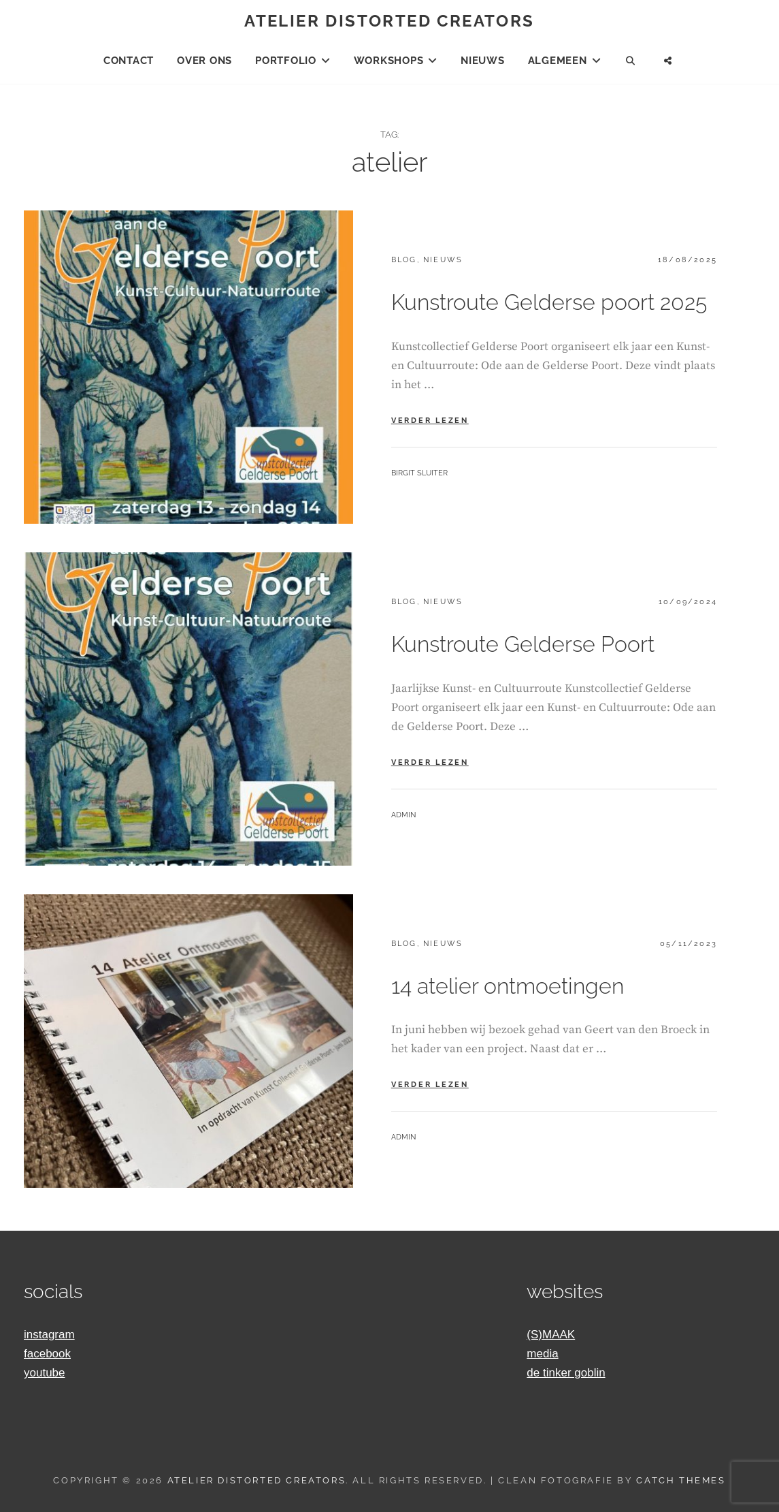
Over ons (204, 60)
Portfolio (285, 60)
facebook (47, 1353)
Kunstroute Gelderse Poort (522, 644)
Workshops (389, 60)
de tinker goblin (566, 1372)
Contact (128, 60)
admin (403, 814)
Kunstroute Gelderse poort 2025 (549, 302)
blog (404, 259)
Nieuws (483, 60)
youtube (44, 1372)
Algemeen (557, 60)
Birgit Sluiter (419, 473)
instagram (49, 1334)
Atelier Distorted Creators (389, 21)
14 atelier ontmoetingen (507, 985)
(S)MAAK (551, 1334)
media (542, 1353)
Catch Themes (680, 1480)
